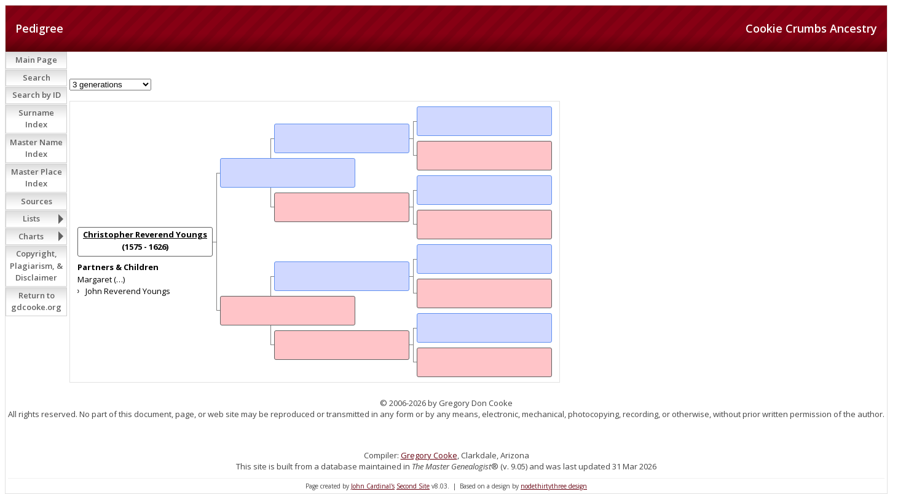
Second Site (413, 486)
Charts (31, 236)
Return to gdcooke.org (36, 301)
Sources (36, 201)
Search (36, 77)
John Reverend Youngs (127, 291)
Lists (31, 218)
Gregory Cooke (429, 455)
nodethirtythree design (554, 486)
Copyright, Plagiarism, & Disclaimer (36, 265)
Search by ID (36, 94)
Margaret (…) (101, 279)
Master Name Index (36, 148)
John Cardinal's (373, 486)
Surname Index (36, 118)
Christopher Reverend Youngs (145, 234)
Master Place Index (36, 177)
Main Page (36, 59)
